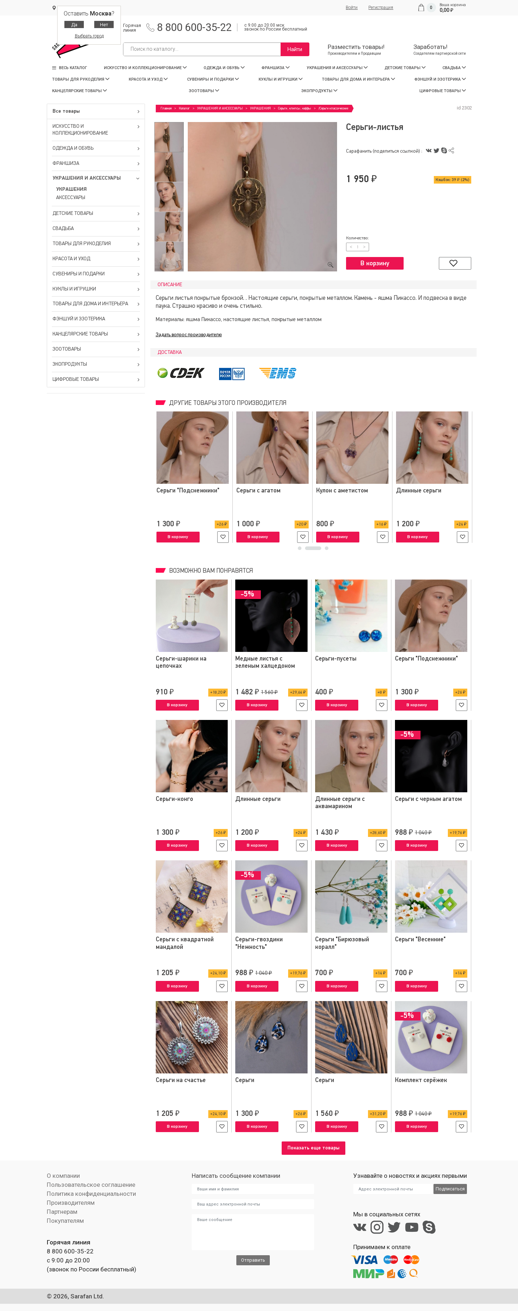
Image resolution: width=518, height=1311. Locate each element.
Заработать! (439, 49)
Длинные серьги (258, 799)
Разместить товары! (356, 49)
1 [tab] (306, 550)
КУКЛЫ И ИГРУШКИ (281, 79)
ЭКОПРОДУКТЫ (319, 91)
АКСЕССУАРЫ (70, 197)
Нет (104, 24)
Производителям (70, 1202)
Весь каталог (69, 68)
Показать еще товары (313, 1147)
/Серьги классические (333, 108)
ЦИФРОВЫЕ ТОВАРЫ (442, 91)
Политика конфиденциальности (91, 1193)
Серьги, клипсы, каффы (294, 108)
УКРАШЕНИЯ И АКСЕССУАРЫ (337, 68)
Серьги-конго (175, 799)
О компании (63, 1175)
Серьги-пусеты (336, 659)
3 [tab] (326, 550)
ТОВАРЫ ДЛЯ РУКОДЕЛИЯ (80, 79)
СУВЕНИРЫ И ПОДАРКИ (213, 79)
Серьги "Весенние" (420, 940)
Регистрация (380, 7)
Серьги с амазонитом (265, 491)
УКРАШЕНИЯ (71, 189)
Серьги (245, 1080)
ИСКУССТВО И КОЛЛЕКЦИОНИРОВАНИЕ (145, 68)
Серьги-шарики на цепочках (181, 662)
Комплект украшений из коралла (348, 494)
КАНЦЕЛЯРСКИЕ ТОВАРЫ (79, 91)
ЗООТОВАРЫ (204, 91)
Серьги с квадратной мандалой (185, 943)
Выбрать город (89, 36)
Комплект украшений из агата (189, 494)
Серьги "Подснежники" (427, 491)
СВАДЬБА (454, 68)
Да (74, 24)
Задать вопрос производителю (189, 334)
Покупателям (65, 1220)
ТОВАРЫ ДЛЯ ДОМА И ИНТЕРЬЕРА (358, 79)
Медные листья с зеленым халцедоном (265, 662)
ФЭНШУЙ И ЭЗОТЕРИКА (440, 79)
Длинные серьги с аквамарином (340, 803)
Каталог (184, 108)
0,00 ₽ (446, 10)
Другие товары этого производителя (227, 403)
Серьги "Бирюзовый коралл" (342, 943)
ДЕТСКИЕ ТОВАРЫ (405, 68)
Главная (166, 108)
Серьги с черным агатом (428, 799)
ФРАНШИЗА (276, 68)
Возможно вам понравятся (210, 571)
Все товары (96, 111)
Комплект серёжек (421, 1080)
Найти (294, 49)
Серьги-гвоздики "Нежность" (259, 943)
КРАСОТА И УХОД (148, 79)
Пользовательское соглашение (91, 1184)
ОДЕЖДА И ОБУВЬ (224, 68)
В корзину (374, 263)
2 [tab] (319, 550)
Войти (352, 7)
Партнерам (62, 1211)
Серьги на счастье (181, 1080)
